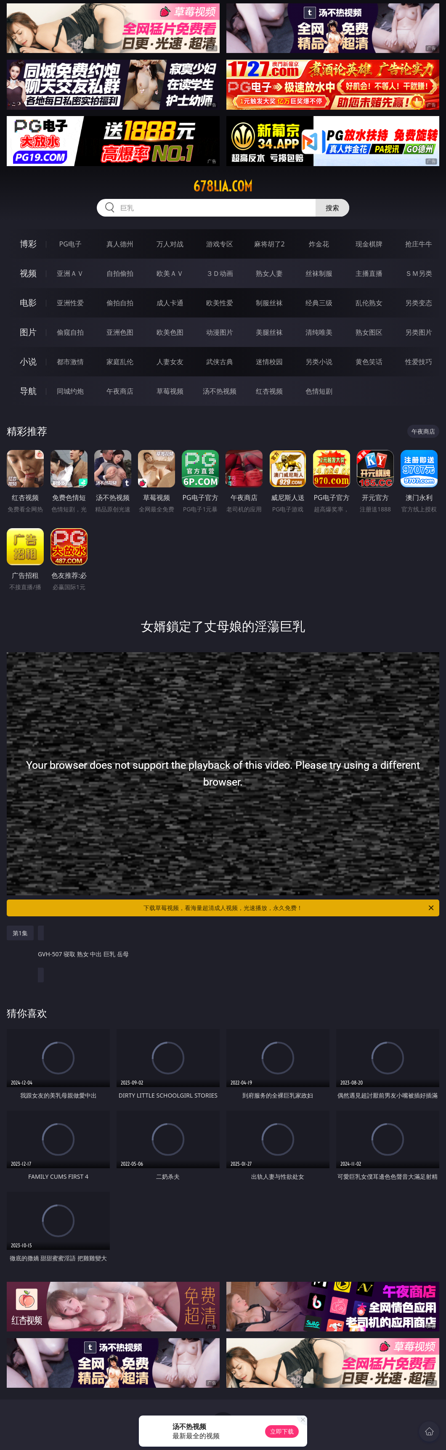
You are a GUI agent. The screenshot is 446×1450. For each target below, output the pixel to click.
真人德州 (119, 244)
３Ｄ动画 (219, 273)
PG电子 (70, 244)
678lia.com (222, 186)
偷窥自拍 (70, 332)
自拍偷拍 (119, 273)
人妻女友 (170, 361)
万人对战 (170, 244)
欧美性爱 (219, 302)
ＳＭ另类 (418, 273)
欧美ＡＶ (170, 273)
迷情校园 (269, 361)
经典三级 (318, 302)
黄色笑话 (369, 361)
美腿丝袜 (269, 332)
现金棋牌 (369, 244)
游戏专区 (219, 244)
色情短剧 (318, 391)
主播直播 (369, 273)
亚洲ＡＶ (70, 273)
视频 (28, 273)
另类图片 (418, 332)
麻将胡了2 (269, 244)
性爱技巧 (418, 361)
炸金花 (319, 244)
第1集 (20, 933)
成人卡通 (170, 302)
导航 (28, 391)
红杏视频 (269, 391)
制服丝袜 (269, 302)
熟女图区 (369, 332)
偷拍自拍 (119, 302)
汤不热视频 (219, 391)
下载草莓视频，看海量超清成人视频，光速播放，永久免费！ (289, 908)
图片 (28, 332)
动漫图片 (219, 332)
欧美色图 (170, 332)
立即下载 (282, 1431)
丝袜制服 (318, 273)
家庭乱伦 (119, 361)
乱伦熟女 (369, 302)
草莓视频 (170, 391)
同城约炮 (70, 391)
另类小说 (318, 361)
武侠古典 (219, 361)
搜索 (332, 207)
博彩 (28, 243)
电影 (28, 302)
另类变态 (418, 302)
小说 (28, 361)
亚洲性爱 (70, 302)
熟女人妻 (269, 273)
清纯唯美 (318, 332)
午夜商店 (119, 391)
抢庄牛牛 (418, 244)
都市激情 (70, 361)
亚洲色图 (119, 332)
